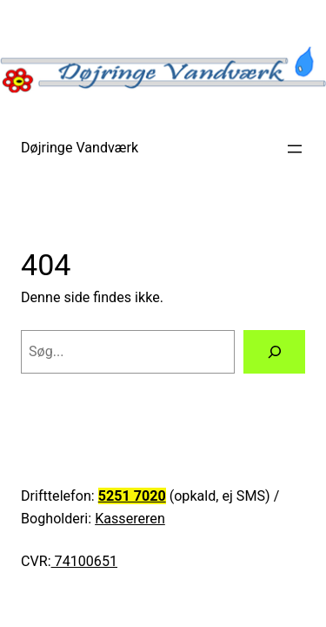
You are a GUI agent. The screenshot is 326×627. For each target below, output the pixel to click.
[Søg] (274, 352)
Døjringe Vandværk (79, 147)
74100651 (84, 561)
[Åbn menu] (294, 148)
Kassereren (130, 518)
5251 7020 (132, 496)
